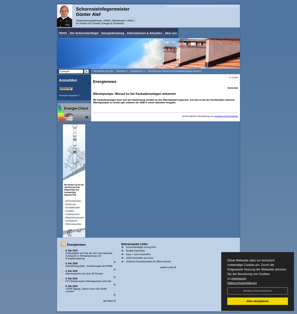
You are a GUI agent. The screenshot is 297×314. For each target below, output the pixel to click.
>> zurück (233, 77)
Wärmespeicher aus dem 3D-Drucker (84, 273)
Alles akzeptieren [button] (257, 301)
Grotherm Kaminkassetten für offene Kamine (148, 261)
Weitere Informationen (257, 290)
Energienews (76, 244)
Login (168, 6)
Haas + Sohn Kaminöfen (138, 254)
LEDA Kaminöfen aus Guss (139, 258)
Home (63, 32)
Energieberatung (113, 33)
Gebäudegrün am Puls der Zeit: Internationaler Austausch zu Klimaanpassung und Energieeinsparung (89, 256)
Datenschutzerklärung (242, 283)
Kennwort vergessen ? (69, 95)
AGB (226, 6)
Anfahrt (219, 6)
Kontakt (176, 6)
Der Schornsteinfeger (84, 33)
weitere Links (168, 267)
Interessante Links (134, 244)
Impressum (238, 278)
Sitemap (234, 6)
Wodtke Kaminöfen (135, 250)
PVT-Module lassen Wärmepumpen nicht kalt (88, 281)
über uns (171, 33)
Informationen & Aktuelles (144, 33)
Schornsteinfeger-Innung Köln (141, 247)
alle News (109, 301)
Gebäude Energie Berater (226, 116)
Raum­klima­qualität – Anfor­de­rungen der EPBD (89, 266)
